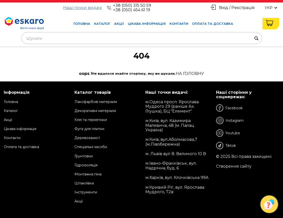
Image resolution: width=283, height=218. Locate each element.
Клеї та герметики (90, 120)
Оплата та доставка (212, 24)
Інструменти (85, 192)
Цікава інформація (147, 24)
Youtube (228, 133)
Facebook (229, 108)
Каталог (102, 24)
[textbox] (142, 38)
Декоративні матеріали (95, 111)
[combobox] (141, 38)
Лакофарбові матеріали (95, 102)
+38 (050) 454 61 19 (131, 10)
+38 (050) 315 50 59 (132, 5)
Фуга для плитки (89, 129)
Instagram (230, 120)
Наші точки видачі (82, 8)
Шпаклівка (84, 183)
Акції (119, 24)
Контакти (178, 24)
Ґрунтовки (83, 156)
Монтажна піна (88, 174)
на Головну (190, 73)
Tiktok (226, 145)
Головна (81, 24)
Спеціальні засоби (90, 147)
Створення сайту (233, 166)
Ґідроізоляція (86, 165)
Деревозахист (87, 138)
